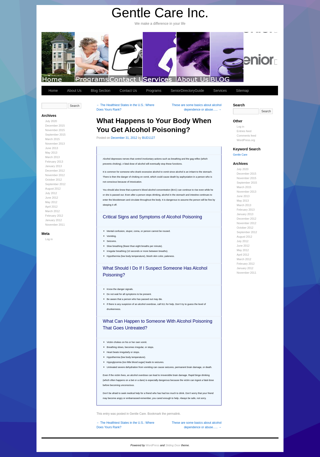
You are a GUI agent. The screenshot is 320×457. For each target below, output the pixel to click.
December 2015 (55, 125)
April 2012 (51, 206)
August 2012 (53, 188)
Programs (92, 57)
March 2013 (52, 157)
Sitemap (242, 91)
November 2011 (55, 224)
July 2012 (51, 193)
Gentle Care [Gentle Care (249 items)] (240, 154)
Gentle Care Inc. (160, 12)
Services (159, 57)
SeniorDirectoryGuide (260, 57)
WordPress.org (246, 140)
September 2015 (55, 134)
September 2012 (55, 184)
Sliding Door (173, 445)
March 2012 (52, 211)
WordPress (152, 445)
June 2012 (51, 197)
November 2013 (55, 143)
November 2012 (55, 175)
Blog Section (227, 57)
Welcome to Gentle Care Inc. (58, 57)
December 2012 (55, 170)
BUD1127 (148, 138)
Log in (49, 239)
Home (53, 91)
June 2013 (51, 148)
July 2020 (51, 121)
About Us (193, 57)
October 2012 (53, 179)
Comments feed (246, 135)
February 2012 (54, 215)
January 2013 (53, 166)
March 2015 (52, 139)
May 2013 (51, 152)
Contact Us (126, 57)
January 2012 (53, 220)
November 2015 (55, 130)
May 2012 (51, 202)
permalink (173, 413)
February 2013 (54, 161)
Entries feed (244, 131)
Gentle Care (138, 413)
